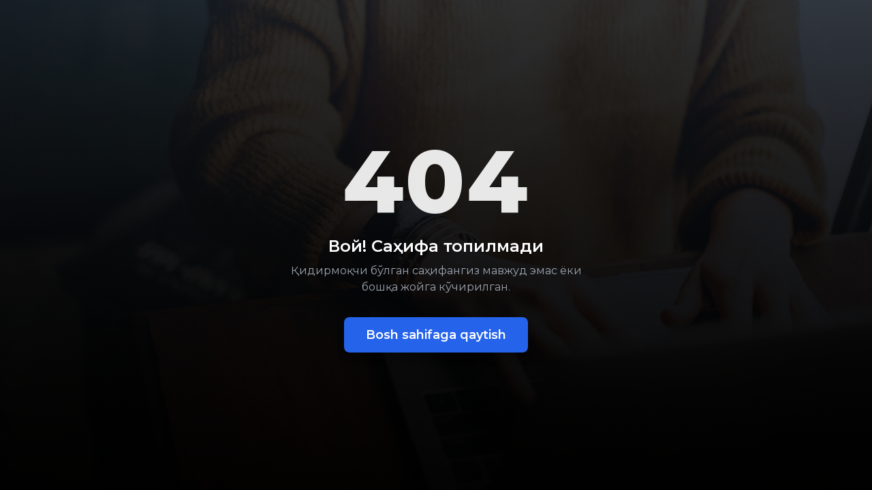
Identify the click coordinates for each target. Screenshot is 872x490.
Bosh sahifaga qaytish (436, 334)
